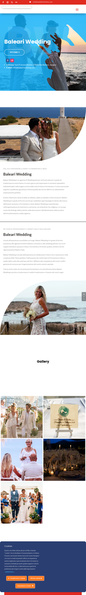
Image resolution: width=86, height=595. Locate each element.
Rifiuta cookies (36, 578)
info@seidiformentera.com (42, 2)
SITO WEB (14, 52)
